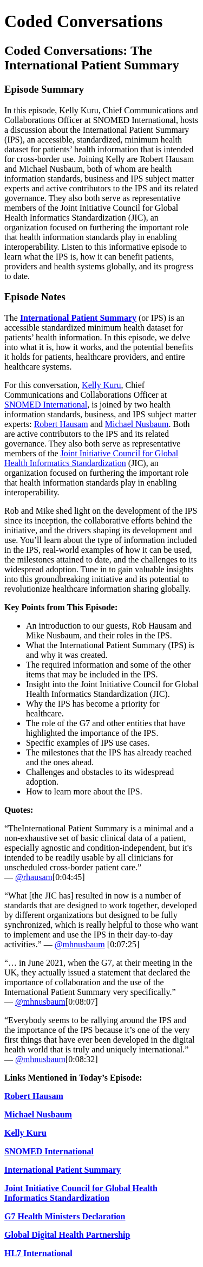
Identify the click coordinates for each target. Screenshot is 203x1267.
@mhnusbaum (80, 944)
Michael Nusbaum (137, 424)
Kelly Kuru (101, 385)
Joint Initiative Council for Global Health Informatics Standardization (91, 458)
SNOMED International (45, 404)
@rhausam (34, 877)
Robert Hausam (61, 424)
